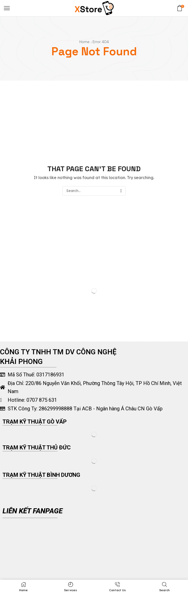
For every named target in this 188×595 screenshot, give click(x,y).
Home (84, 41)
